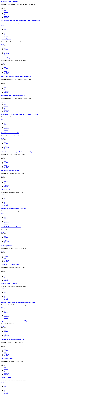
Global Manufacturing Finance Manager (13, 95)
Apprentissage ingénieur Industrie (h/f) (12, 339)
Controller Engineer (7, 358)
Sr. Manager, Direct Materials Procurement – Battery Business (19, 114)
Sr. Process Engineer (7, 58)
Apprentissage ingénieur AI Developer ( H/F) (14, 208)
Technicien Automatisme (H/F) (10, 133)
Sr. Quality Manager (7, 245)
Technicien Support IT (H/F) (9, 1)
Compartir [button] (3, 8)
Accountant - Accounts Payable (10, 264)
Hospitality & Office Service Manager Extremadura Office (18, 302)
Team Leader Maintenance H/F (10, 170)
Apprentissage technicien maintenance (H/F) (14, 321)
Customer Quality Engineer (9, 283)
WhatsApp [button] (6, 16)
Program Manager (6, 377)
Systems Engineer (6, 39)
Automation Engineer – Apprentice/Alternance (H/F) (16, 152)
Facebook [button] (6, 12)
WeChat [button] (5, 14)
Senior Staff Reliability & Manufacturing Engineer (16, 76)
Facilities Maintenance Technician (11, 227)
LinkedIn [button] (6, 17)
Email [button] (5, 10)
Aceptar (2, 6)
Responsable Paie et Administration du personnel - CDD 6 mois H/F (21, 20)
